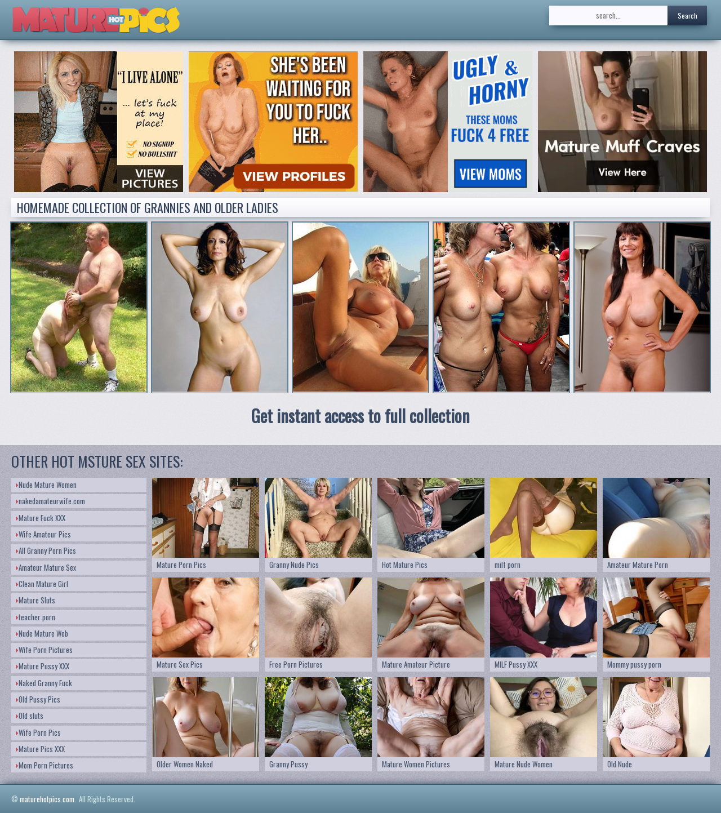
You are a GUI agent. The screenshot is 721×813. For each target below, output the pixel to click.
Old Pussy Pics (38, 699)
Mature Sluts (35, 600)
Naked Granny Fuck (44, 682)
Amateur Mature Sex (46, 567)
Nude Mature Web (42, 633)
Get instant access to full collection (360, 415)
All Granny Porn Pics (46, 550)
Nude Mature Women (46, 484)
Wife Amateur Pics (43, 534)
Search (687, 15)
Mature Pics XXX (40, 748)
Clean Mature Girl (42, 583)
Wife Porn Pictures (44, 649)
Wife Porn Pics (38, 732)
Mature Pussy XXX (42, 666)
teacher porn (35, 617)
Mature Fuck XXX (40, 517)
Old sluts (29, 715)
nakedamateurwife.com (50, 501)
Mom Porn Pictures (44, 765)
